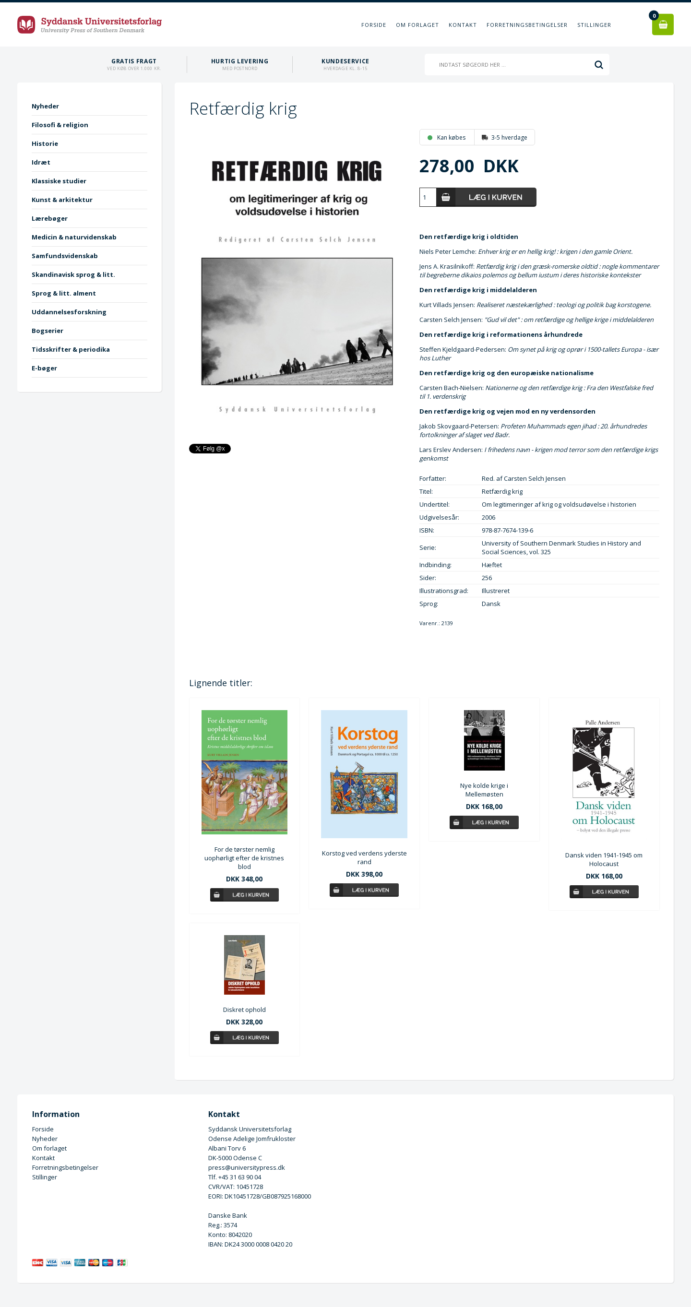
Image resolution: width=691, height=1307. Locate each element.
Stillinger (594, 24)
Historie (45, 143)
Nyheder (45, 106)
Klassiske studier (59, 181)
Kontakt (463, 24)
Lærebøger (50, 218)
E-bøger (44, 368)
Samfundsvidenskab (65, 255)
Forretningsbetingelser (527, 24)
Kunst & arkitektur (62, 199)
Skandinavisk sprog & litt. (73, 274)
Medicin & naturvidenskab (74, 237)
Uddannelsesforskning (69, 312)
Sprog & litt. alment (64, 293)
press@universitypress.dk (246, 1167)
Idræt (41, 162)
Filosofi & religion (60, 124)
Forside (373, 24)
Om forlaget (417, 24)
